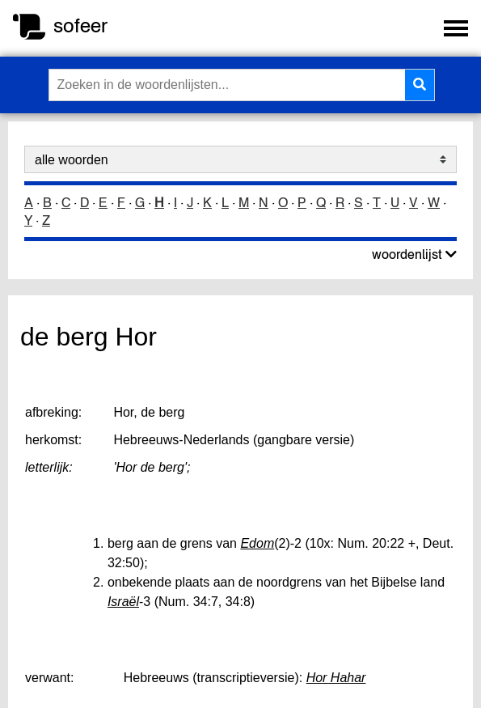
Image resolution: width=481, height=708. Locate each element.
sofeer (80, 25)
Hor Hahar (336, 678)
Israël (123, 601)
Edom (257, 543)
